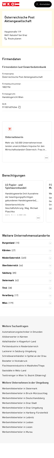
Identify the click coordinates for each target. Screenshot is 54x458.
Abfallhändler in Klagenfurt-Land (19, 342)
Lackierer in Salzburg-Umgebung (19, 351)
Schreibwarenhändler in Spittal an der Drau (24, 356)
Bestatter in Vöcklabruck (14, 361)
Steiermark (10, 280)
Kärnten (8, 250)
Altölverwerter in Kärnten (15, 337)
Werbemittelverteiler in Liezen (17, 427)
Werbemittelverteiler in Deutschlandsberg (23, 398)
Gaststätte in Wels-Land (14, 371)
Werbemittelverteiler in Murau (17, 432)
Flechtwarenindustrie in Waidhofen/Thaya (23, 366)
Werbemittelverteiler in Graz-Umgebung (22, 408)
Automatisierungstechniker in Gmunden (22, 332)
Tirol (7, 288)
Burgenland (10, 243)
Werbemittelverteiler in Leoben (17, 422)
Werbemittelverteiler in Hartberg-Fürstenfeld (25, 413)
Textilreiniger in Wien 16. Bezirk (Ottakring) (24, 375)
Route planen (12, 38)
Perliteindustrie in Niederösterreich (20, 346)
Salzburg (9, 273)
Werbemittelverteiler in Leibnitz (18, 417)
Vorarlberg (10, 295)
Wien (7, 303)
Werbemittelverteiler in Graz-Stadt (19, 403)
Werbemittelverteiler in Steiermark (19, 389)
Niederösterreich (14, 258)
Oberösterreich (12, 265)
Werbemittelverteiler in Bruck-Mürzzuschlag (24, 393)
